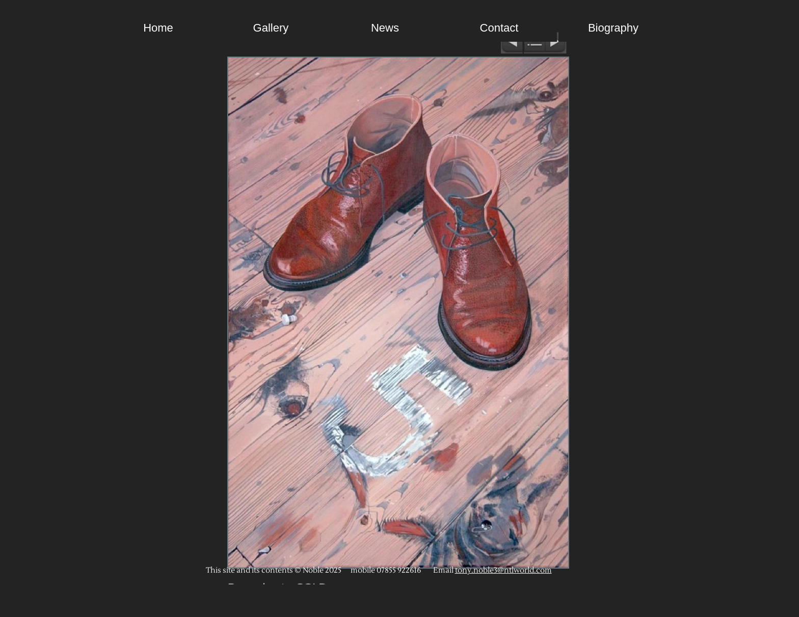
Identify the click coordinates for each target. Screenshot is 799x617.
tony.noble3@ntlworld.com (503, 570)
